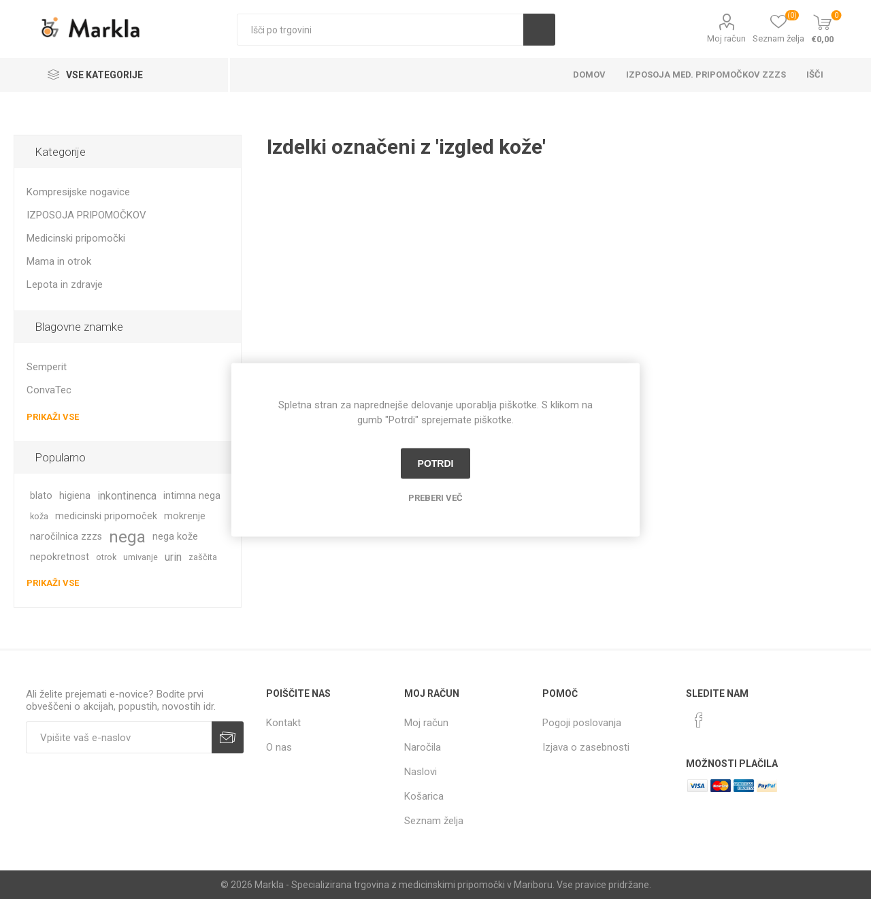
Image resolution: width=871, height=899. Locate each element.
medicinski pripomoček (106, 516)
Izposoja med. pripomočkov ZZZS (706, 74)
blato (41, 496)
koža (39, 516)
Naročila (422, 747)
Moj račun (726, 38)
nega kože (175, 536)
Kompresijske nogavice (78, 192)
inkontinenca (127, 495)
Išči (539, 30)
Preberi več (435, 497)
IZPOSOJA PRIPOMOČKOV (86, 215)
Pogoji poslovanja (581, 723)
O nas (279, 747)
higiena (75, 496)
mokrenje (185, 516)
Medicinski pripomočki (76, 238)
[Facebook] (699, 720)
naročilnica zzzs (66, 536)
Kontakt (283, 723)
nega (127, 536)
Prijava (228, 737)
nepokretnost (59, 557)
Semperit (47, 367)
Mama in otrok (59, 261)
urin (173, 557)
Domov (589, 74)
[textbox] (380, 30)
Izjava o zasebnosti (585, 747)
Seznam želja (433, 821)
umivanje (140, 557)
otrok (106, 557)
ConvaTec (49, 390)
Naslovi (420, 772)
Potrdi (436, 463)
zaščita (202, 557)
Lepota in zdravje (65, 284)
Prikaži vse (53, 417)
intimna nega (191, 496)
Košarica (424, 796)
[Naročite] (119, 737)
